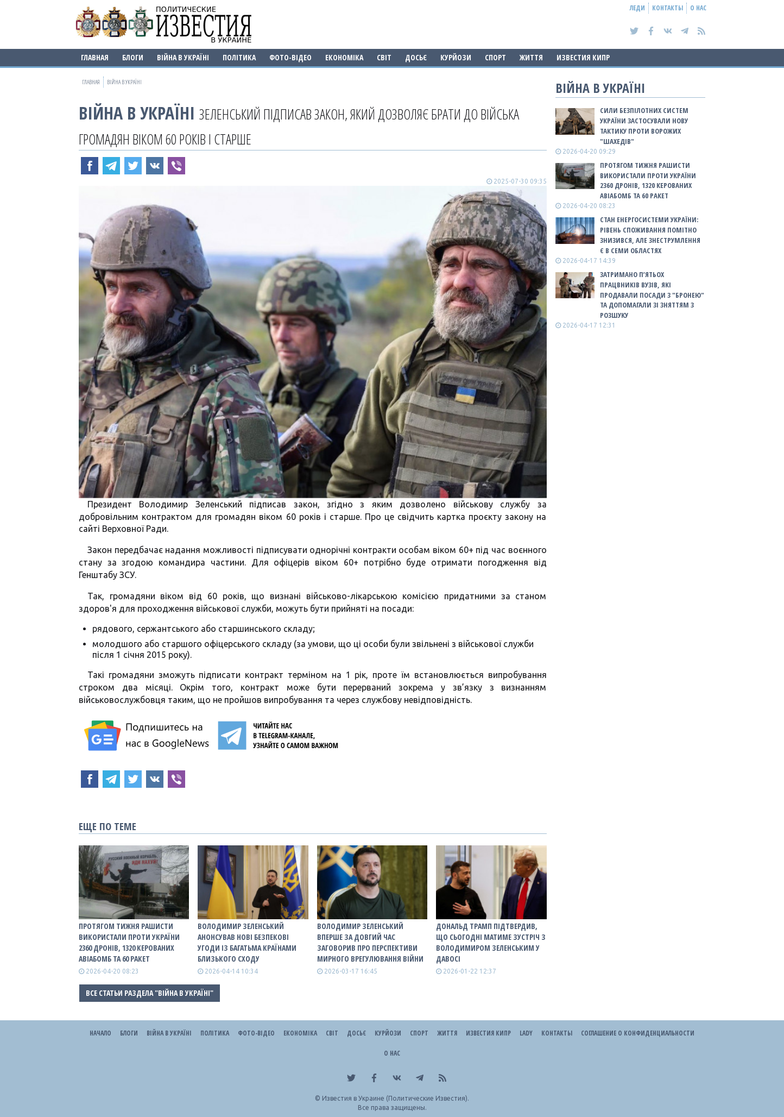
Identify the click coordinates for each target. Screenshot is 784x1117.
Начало (100, 1033)
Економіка (344, 57)
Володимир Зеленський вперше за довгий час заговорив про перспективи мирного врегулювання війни (370, 942)
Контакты (667, 7)
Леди (637, 7)
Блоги (132, 57)
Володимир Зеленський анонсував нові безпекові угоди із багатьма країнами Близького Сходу (247, 942)
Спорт (495, 57)
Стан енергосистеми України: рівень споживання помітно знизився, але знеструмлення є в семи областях (650, 235)
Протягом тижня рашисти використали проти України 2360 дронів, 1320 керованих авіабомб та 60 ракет (129, 942)
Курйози (455, 57)
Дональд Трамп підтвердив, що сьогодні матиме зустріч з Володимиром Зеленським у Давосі (491, 942)
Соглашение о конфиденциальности (637, 1033)
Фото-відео (290, 57)
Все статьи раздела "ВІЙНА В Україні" (149, 993)
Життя (531, 57)
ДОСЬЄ (416, 57)
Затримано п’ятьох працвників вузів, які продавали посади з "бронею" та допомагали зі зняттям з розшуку (652, 294)
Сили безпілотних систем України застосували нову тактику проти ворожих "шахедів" (644, 125)
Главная (95, 57)
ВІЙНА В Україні (183, 57)
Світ (384, 57)
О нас (698, 7)
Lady (526, 1033)
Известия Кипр (583, 57)
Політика (239, 57)
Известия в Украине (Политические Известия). (395, 1098)
